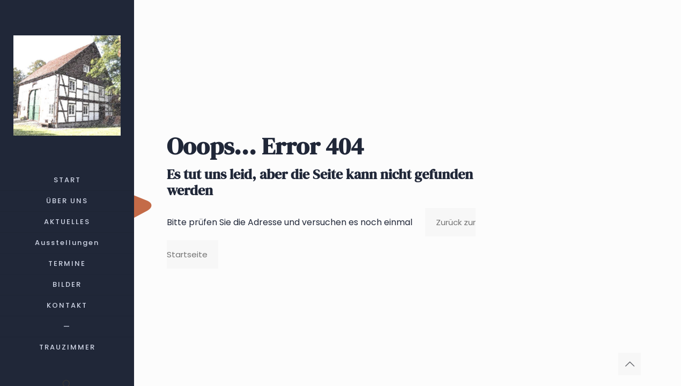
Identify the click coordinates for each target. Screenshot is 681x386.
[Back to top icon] (629, 364)
